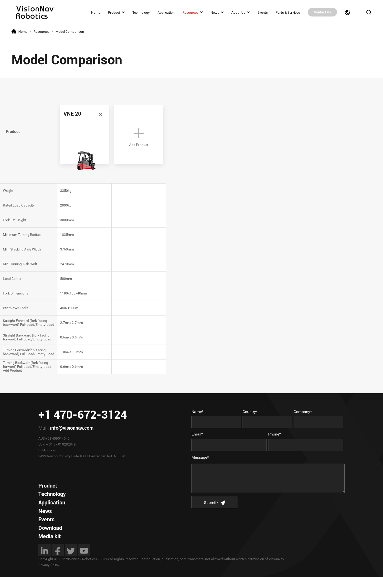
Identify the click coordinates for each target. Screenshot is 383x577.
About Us (238, 12)
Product (114, 12)
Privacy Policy (48, 565)
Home (95, 12)
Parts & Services (288, 12)
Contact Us (322, 12)
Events (262, 12)
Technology (141, 12)
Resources (190, 12)
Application (166, 12)
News (215, 12)
